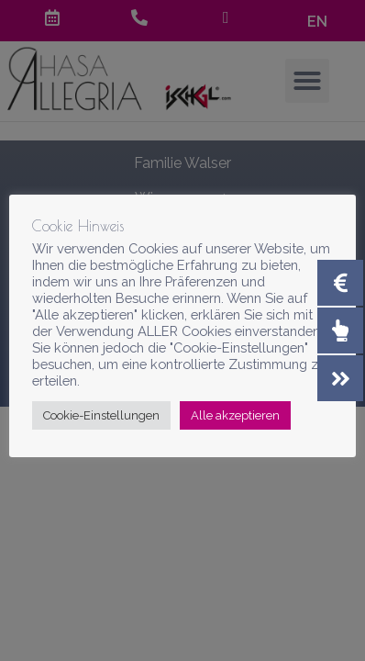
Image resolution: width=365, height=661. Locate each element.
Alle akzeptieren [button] (235, 415)
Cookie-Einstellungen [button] (101, 415)
